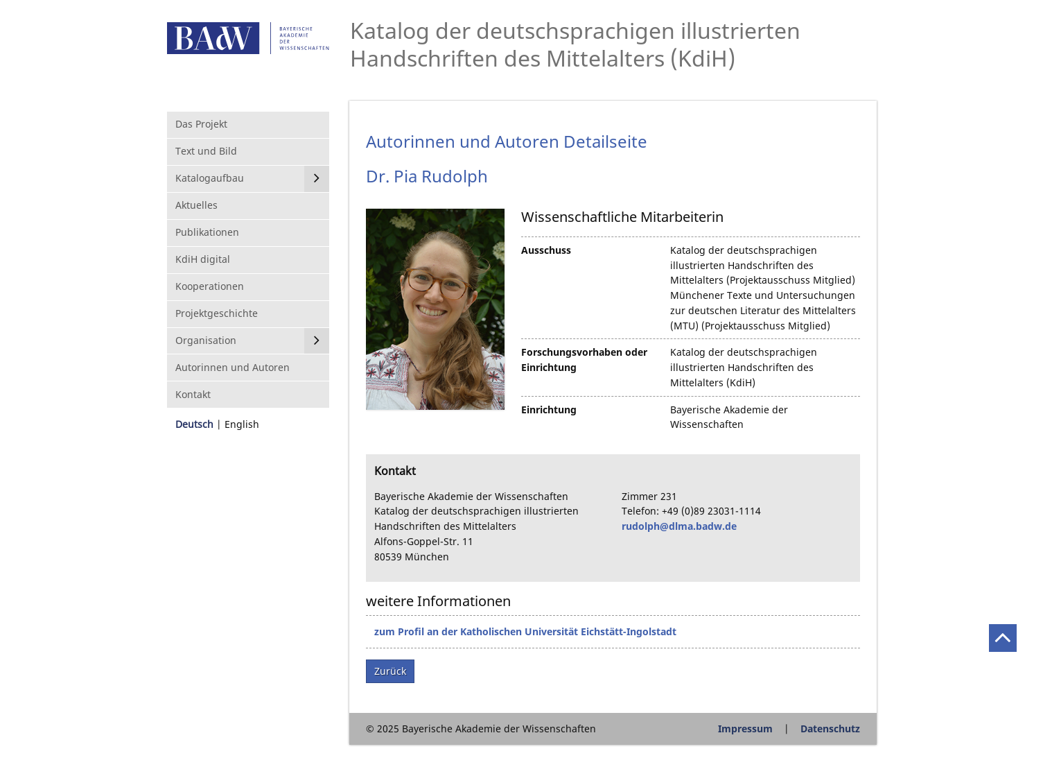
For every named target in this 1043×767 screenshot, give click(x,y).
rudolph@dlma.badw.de (679, 526)
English (242, 424)
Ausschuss (546, 250)
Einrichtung (549, 409)
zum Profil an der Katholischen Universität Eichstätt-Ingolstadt (525, 631)
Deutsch (194, 424)
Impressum (745, 728)
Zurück (390, 671)
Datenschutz (830, 728)
